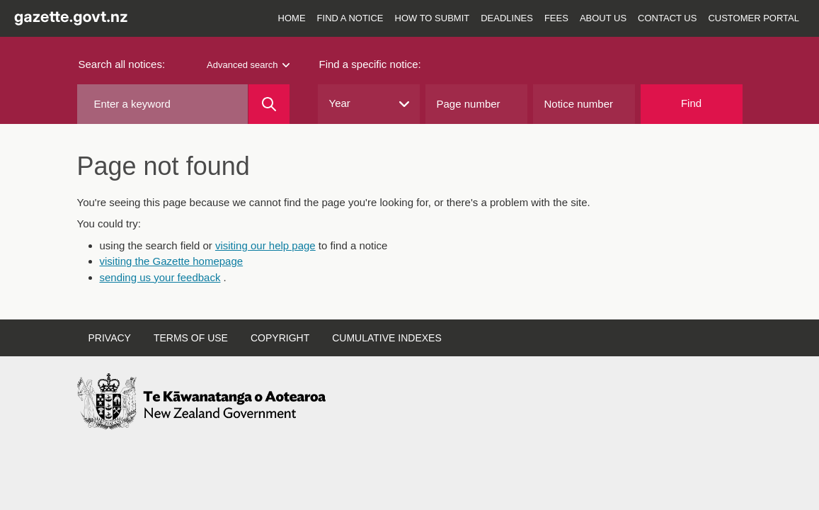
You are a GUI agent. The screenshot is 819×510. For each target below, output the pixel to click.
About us (603, 18)
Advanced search (248, 65)
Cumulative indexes (387, 338)
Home (292, 18)
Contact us (667, 18)
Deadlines (507, 18)
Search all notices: (122, 64)
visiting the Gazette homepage (172, 261)
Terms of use (191, 338)
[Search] (268, 104)
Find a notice (350, 18)
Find (691, 103)
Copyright (280, 338)
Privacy (109, 338)
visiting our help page (265, 245)
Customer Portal (753, 18)
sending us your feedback (160, 277)
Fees (556, 18)
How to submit (432, 18)
